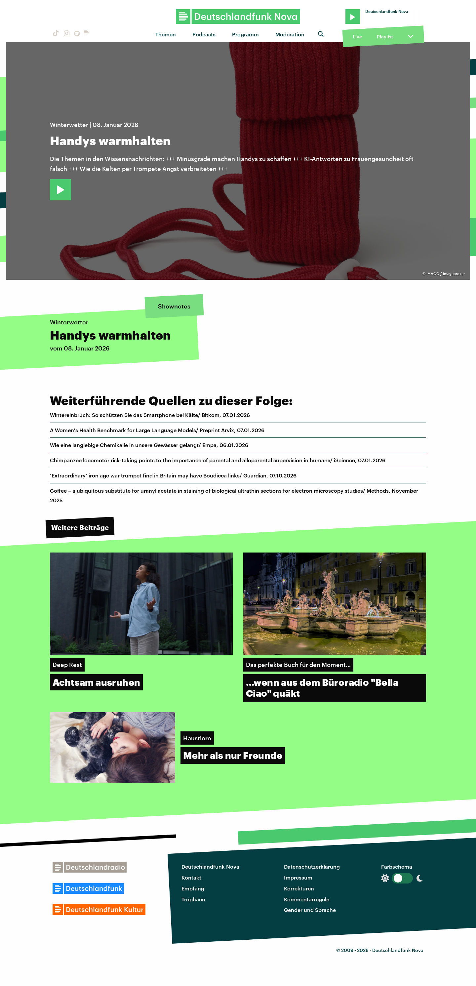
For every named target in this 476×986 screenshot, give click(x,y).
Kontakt (191, 877)
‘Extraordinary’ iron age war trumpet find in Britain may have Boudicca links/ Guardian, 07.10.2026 (173, 475)
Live (357, 36)
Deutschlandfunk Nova (210, 866)
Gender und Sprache (310, 910)
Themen (165, 34)
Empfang (192, 888)
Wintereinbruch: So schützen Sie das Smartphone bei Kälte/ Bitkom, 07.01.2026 (150, 415)
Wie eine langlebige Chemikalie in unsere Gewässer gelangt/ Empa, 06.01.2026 (149, 445)
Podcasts (204, 34)
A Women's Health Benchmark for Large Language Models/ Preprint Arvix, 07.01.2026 (157, 430)
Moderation (289, 34)
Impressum (298, 877)
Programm (245, 34)
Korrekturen (299, 888)
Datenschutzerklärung (312, 866)
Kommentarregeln (307, 899)
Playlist (385, 36)
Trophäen (193, 899)
